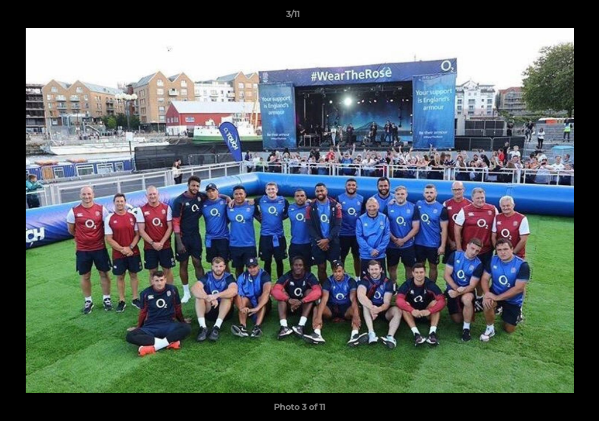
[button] (550, 17)
